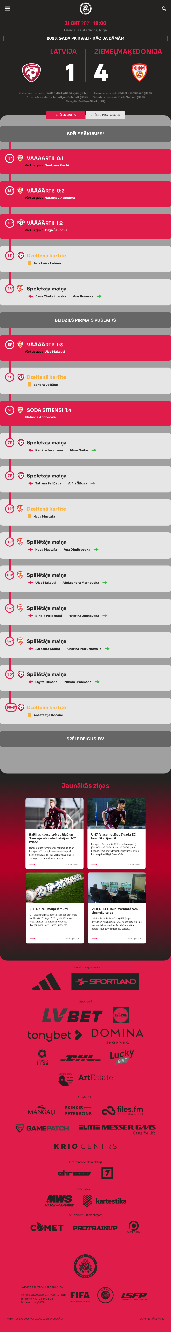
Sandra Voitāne (45, 385)
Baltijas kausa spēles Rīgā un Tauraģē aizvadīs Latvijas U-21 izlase (52, 838)
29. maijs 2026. (54, 864)
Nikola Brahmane (78, 682)
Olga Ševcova (56, 230)
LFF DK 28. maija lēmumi (49, 909)
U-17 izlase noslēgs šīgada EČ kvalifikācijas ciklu (113, 836)
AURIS (161, 1318)
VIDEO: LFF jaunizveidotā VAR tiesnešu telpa (115, 910)
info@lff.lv (38, 1302)
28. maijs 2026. (55, 939)
